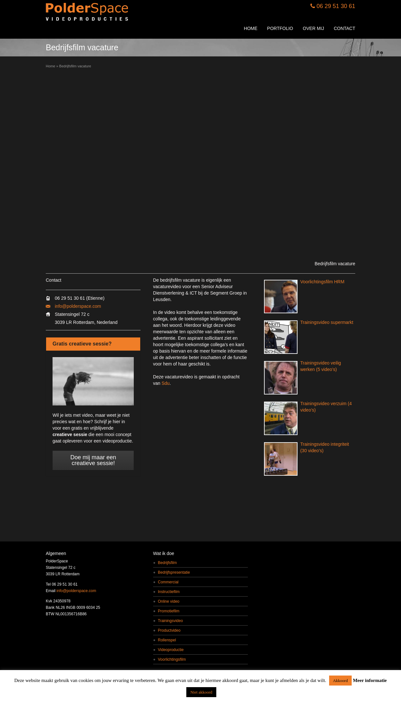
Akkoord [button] (340, 680)
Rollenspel (167, 640)
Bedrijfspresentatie (174, 572)
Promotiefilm (169, 611)
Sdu (165, 383)
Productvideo (169, 630)
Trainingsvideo (170, 620)
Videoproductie (171, 649)
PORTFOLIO (280, 28)
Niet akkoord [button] (201, 692)
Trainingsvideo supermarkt (326, 322)
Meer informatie (370, 680)
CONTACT (344, 28)
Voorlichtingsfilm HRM (322, 281)
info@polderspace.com (78, 306)
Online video (169, 601)
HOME (251, 28)
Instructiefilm (169, 591)
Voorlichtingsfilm (172, 659)
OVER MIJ (313, 28)
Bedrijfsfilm (167, 562)
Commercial (168, 582)
